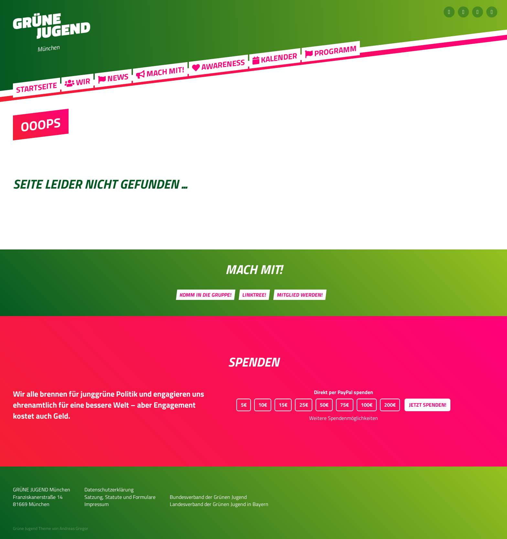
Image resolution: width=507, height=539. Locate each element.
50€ (322, 404)
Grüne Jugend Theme (32, 528)
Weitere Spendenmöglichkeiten (343, 418)
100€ (364, 404)
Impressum (96, 504)
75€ (342, 404)
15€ (281, 404)
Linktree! (254, 295)
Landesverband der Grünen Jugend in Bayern (219, 504)
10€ (260, 404)
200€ (388, 404)
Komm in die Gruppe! (205, 295)
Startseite (36, 93)
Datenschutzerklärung (109, 489)
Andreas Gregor (73, 528)
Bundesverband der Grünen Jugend (208, 496)
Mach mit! (160, 77)
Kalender (275, 63)
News (113, 83)
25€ (301, 404)
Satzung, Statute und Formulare (120, 496)
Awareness (218, 70)
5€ (241, 404)
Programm (331, 56)
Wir (77, 87)
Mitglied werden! (300, 295)
